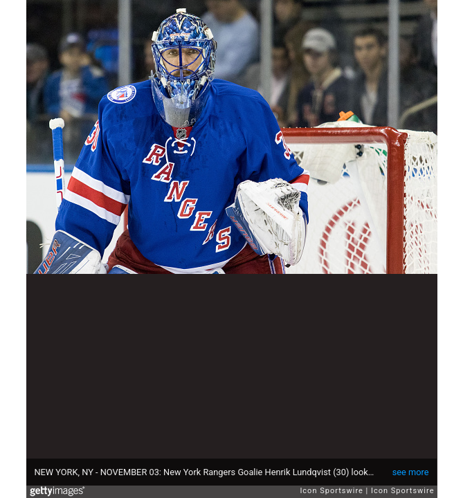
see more (410, 472)
